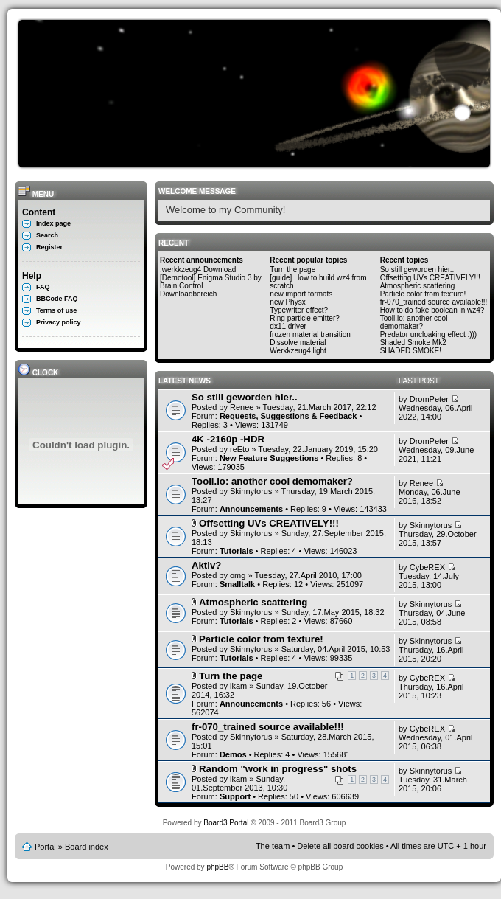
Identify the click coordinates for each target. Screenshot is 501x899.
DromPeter (429, 399)
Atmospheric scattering (417, 286)
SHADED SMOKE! (410, 351)
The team (273, 845)
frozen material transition (310, 334)
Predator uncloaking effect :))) (428, 334)
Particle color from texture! (423, 294)
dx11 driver (288, 326)
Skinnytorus (251, 491)
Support (235, 796)
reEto (239, 449)
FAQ (43, 287)
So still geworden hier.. (417, 269)
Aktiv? (206, 565)
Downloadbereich (188, 294)
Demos (233, 754)
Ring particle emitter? (304, 318)
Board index (86, 846)
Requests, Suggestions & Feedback (288, 416)
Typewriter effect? (299, 310)
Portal (45, 846)
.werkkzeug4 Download (198, 269)
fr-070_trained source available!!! (434, 302)
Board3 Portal (225, 823)
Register (49, 247)
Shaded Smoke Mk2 (413, 343)
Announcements (251, 508)
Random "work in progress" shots (278, 768)
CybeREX (427, 567)
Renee (241, 407)
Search (47, 235)
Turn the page (292, 269)
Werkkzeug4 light (298, 351)
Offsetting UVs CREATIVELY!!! (430, 278)
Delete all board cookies (340, 845)
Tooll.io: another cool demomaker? (414, 322)
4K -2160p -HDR (228, 439)
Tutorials (236, 550)
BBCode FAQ (57, 298)
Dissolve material (298, 343)
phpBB (217, 867)
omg (237, 575)
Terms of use (56, 310)
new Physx (287, 302)
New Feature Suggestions (269, 458)
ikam (238, 685)
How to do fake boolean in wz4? (432, 310)
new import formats (301, 294)
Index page (53, 223)
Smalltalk (237, 584)
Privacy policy (58, 322)
